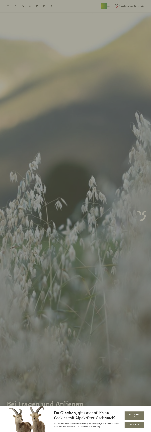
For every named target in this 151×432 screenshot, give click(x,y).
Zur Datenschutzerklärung (88, 426)
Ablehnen (134, 425)
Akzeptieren (134, 415)
